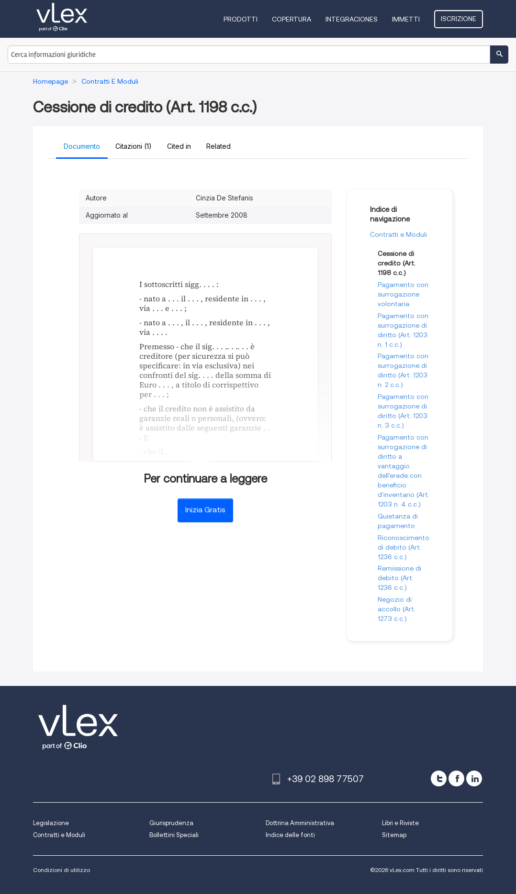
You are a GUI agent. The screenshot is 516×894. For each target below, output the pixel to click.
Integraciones (351, 19)
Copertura (291, 19)
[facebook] (456, 778)
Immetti (406, 19)
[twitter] (439, 778)
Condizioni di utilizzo (61, 870)
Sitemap (394, 835)
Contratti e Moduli (398, 234)
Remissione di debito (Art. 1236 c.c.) (399, 577)
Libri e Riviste (400, 823)
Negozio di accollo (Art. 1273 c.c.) (396, 609)
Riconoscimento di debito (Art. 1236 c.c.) (403, 547)
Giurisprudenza (171, 823)
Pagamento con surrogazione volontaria (403, 294)
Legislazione (51, 823)
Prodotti (241, 19)
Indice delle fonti (290, 835)
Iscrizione (458, 18)
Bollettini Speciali (174, 835)
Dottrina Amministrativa (300, 823)
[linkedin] (474, 778)
